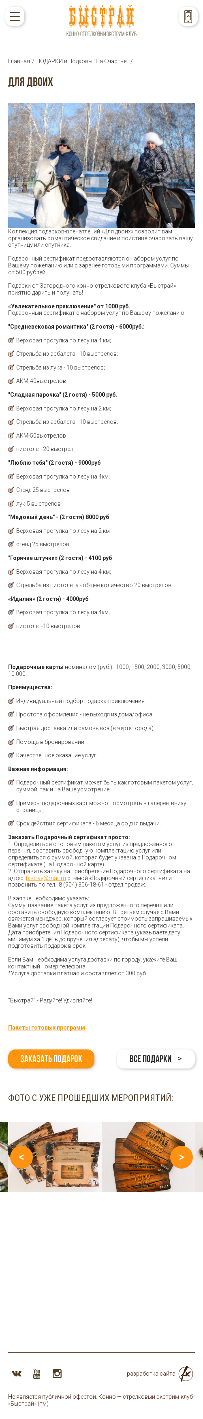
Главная (19, 61)
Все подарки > (156, 1059)
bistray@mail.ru (46, 878)
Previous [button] (21, 1157)
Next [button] (181, 1157)
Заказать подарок (51, 1059)
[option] (55, 1157)
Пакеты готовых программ (46, 1027)
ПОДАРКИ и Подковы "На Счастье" (82, 61)
